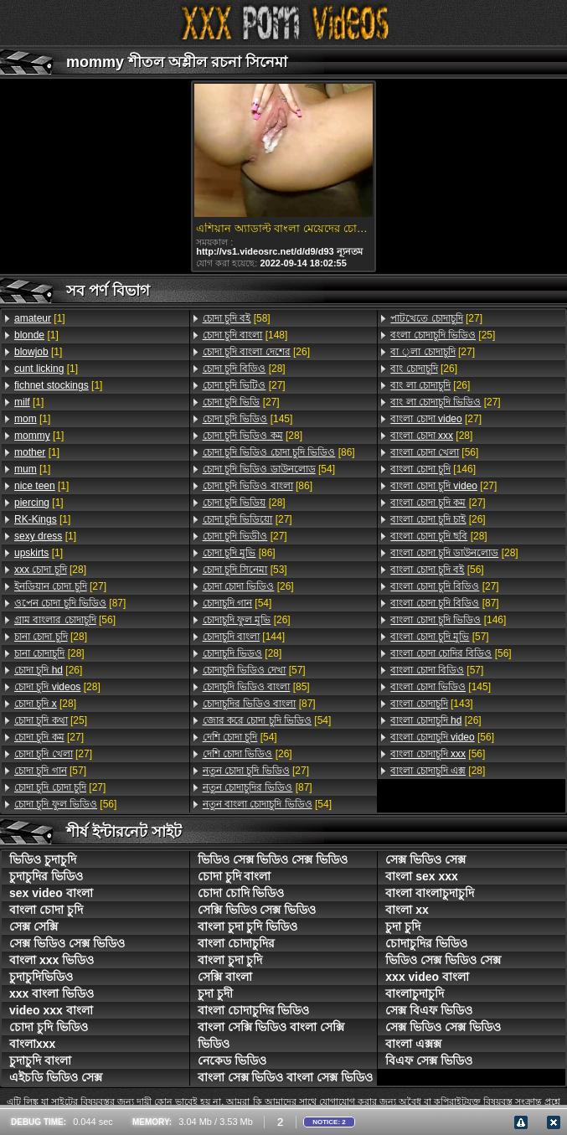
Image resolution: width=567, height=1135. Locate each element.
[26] (48, 670)
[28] (50, 569)
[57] (50, 770)
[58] (237, 318)
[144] (244, 636)
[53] (245, 569)
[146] (433, 469)
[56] (65, 620)
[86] (279, 452)
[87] (70, 603)
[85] (256, 687)
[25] (50, 720)
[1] (39, 318)
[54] (269, 469)
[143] (431, 703)
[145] (248, 419)
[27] (60, 586)
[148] (245, 335)
